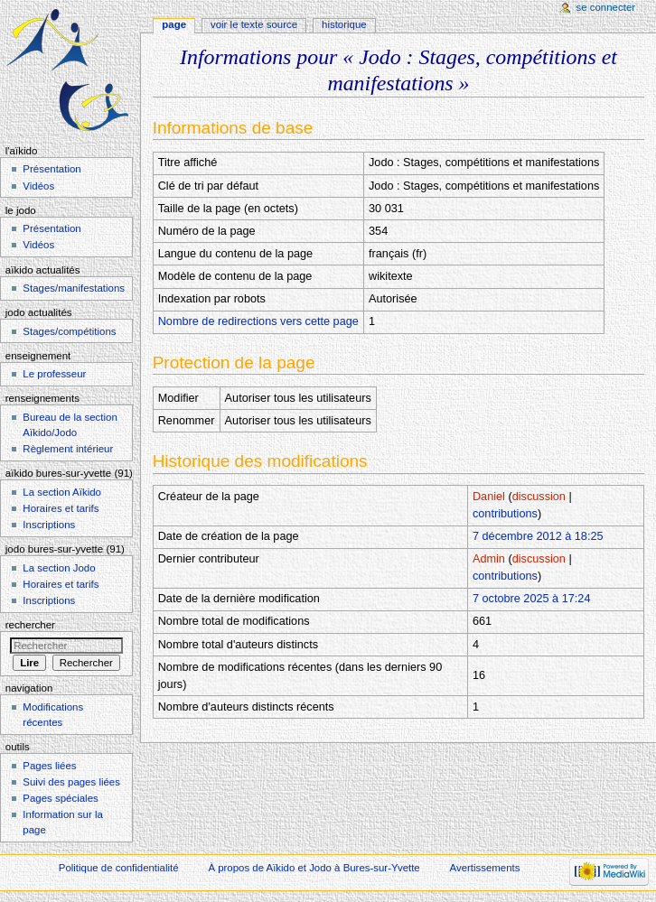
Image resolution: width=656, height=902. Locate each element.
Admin (489, 559)
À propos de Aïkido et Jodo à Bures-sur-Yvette (313, 867)
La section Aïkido (62, 492)
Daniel (489, 496)
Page (174, 24)
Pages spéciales (60, 798)
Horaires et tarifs (60, 508)
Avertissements (485, 867)
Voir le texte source (254, 24)
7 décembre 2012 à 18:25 (538, 536)
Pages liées (49, 765)
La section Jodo (59, 568)
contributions (505, 513)
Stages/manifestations (74, 288)
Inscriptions (49, 524)
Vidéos (38, 186)
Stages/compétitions (69, 331)
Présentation (51, 168)
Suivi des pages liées (71, 781)
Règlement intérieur (68, 448)
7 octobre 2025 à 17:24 (532, 598)
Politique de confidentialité (119, 867)
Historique (344, 24)
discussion (539, 496)
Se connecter (606, 7)
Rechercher (30, 624)
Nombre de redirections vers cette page (258, 321)
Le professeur (54, 373)
